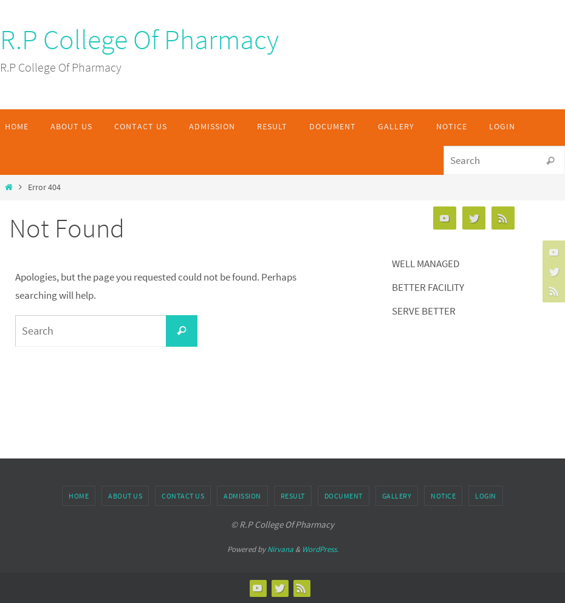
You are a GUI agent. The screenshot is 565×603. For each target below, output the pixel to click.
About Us (125, 495)
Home (79, 495)
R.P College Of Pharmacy (139, 39)
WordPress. (320, 549)
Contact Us (183, 495)
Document (343, 495)
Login (485, 495)
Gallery (397, 495)
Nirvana (280, 549)
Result (293, 495)
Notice (443, 495)
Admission (242, 495)
